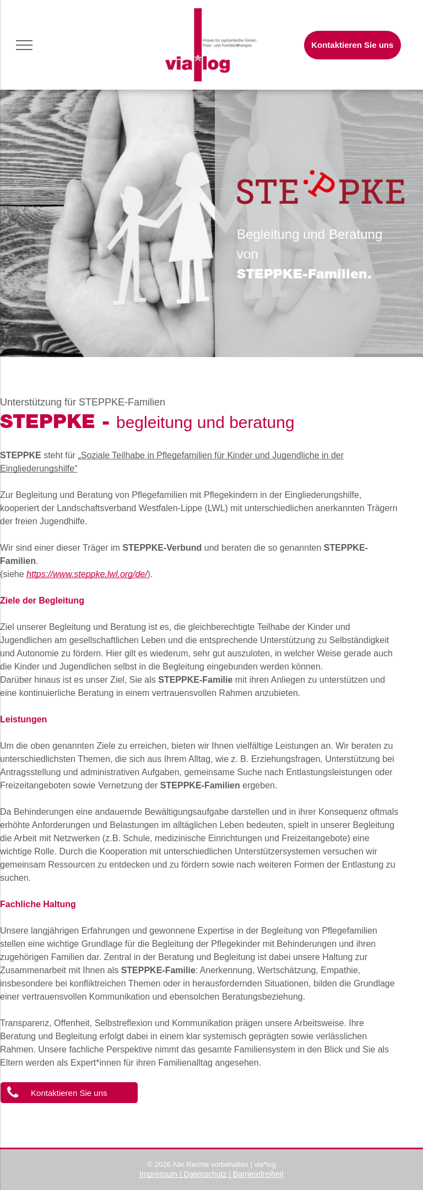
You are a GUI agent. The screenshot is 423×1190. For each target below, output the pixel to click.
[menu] (24, 45)
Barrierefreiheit (258, 1174)
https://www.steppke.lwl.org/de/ (87, 574)
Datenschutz (205, 1174)
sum (170, 1174)
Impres (151, 1174)
